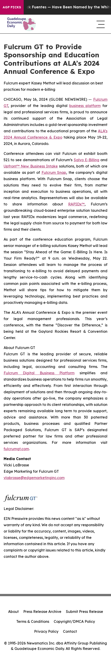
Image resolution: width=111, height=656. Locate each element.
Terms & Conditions (32, 621)
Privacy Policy (46, 631)
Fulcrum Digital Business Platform (39, 373)
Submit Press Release (84, 611)
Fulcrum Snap (54, 172)
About (13, 611)
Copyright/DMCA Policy (74, 621)
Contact (70, 631)
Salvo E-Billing (86, 160)
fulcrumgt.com (16, 449)
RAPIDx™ (76, 204)
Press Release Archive (42, 611)
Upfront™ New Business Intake (31, 166)
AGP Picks (12, 7)
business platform (85, 105)
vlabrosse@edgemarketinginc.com (34, 477)
